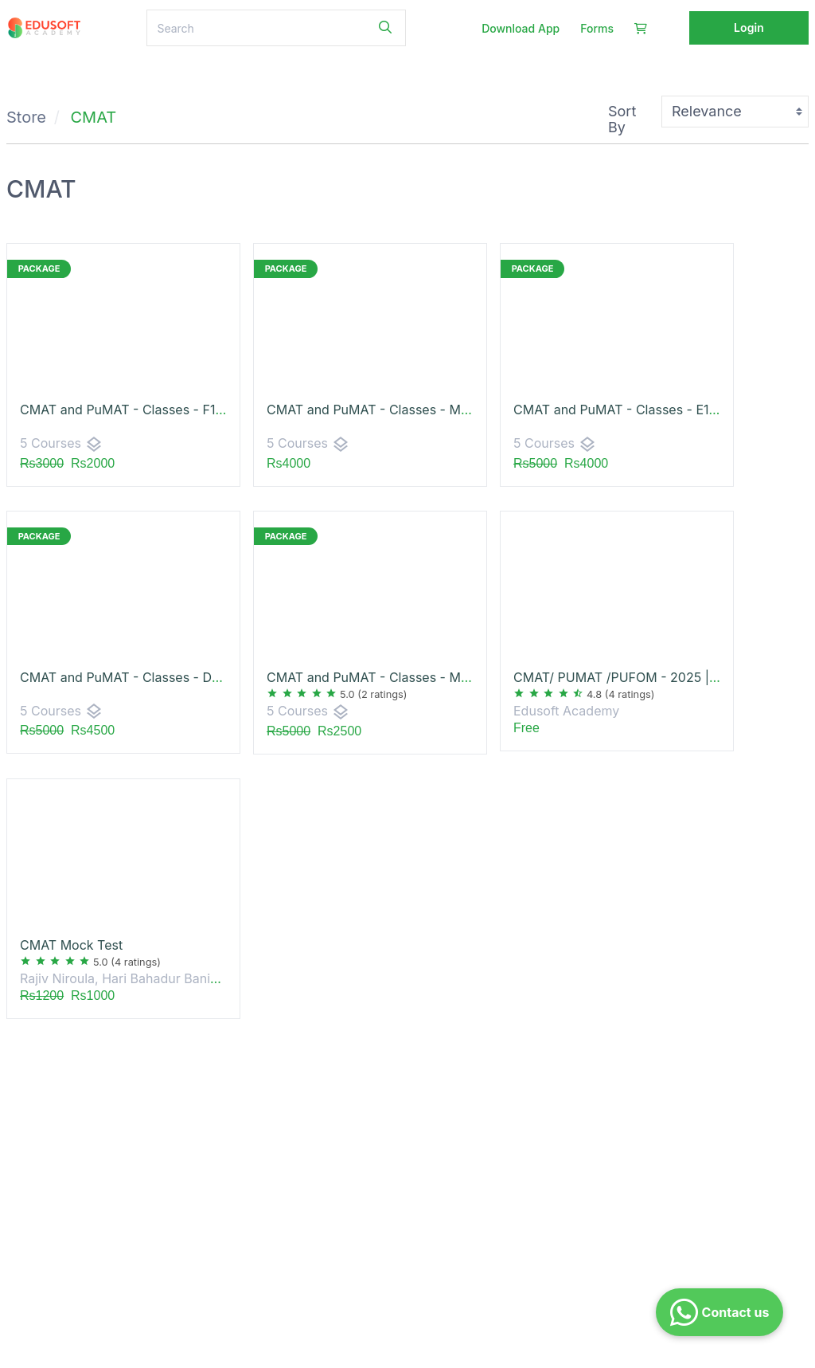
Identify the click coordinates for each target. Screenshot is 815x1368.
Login (749, 27)
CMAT (94, 117)
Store (26, 117)
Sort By (622, 119)
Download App (521, 28)
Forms (597, 28)
